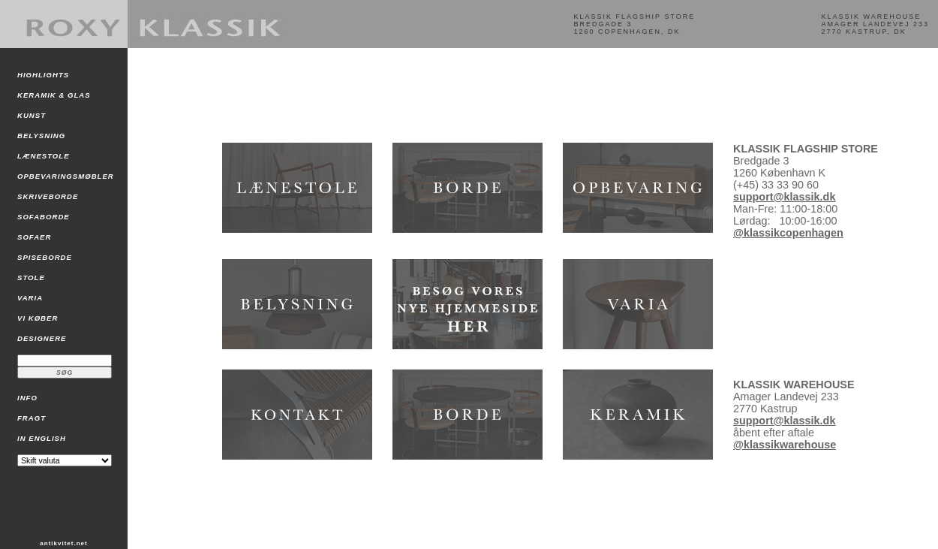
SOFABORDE (43, 217)
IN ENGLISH (41, 438)
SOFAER (34, 237)
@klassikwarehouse (784, 445)
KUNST (31, 115)
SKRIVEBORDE (47, 196)
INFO (27, 398)
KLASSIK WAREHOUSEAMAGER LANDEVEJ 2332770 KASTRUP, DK (875, 24)
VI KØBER (37, 318)
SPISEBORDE (44, 257)
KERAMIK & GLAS (54, 95)
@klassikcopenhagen (788, 233)
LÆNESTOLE (43, 156)
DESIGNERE (42, 338)
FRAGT (31, 418)
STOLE (31, 277)
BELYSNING (41, 135)
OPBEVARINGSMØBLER (65, 176)
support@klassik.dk (784, 197)
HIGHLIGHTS (43, 75)
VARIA (30, 298)
